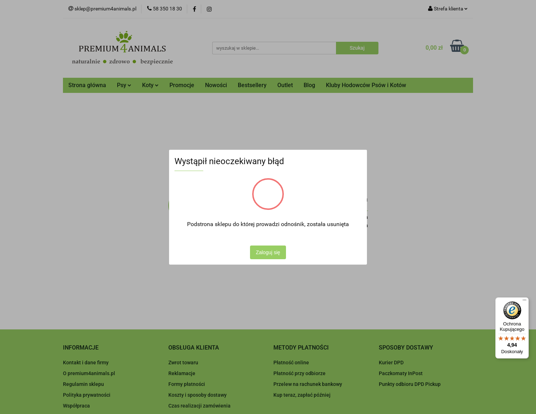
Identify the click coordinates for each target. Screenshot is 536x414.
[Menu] (524, 301)
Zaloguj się (268, 252)
